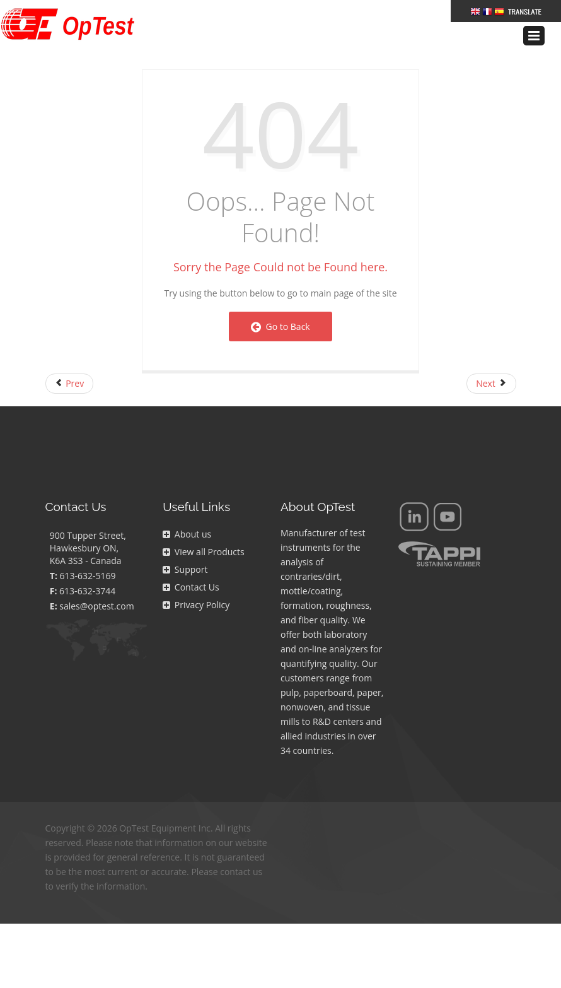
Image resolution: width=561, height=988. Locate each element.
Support (185, 569)
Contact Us (191, 587)
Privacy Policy (196, 605)
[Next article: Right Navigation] (491, 383)
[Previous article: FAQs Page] (69, 383)
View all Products (203, 552)
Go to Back (280, 326)
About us (187, 534)
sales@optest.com (96, 606)
